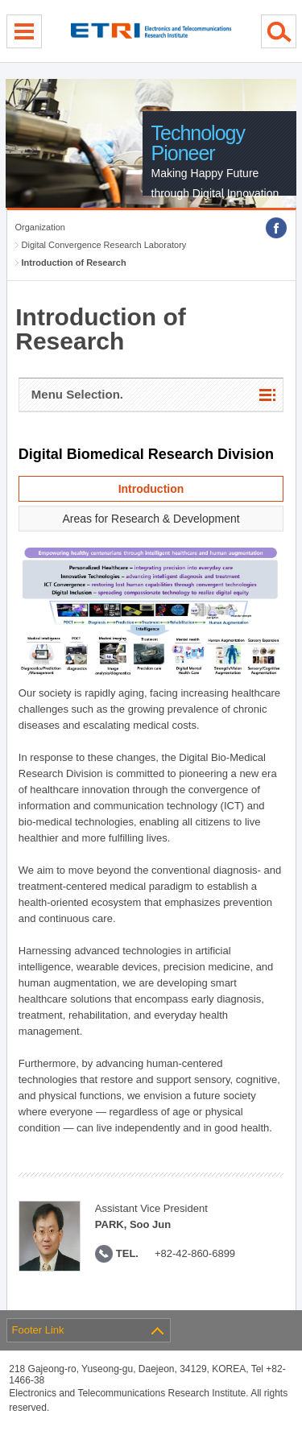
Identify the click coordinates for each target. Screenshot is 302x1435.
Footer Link (38, 1330)
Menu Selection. (77, 394)
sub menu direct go (0, 0)
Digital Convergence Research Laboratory (104, 245)
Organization (40, 227)
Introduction (151, 488)
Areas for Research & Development (150, 518)
